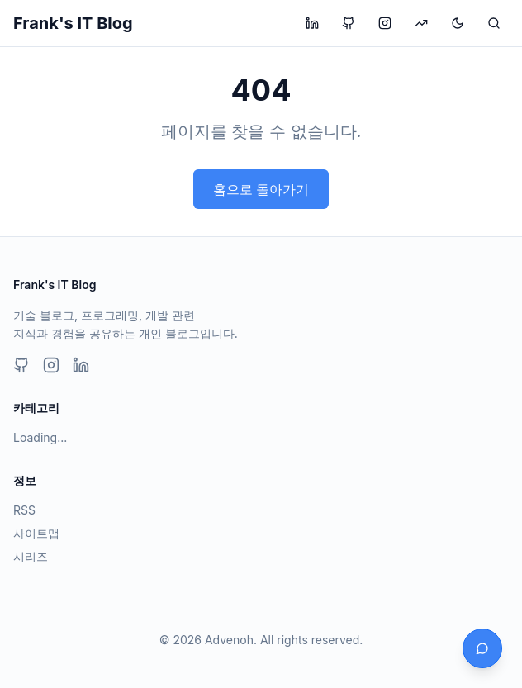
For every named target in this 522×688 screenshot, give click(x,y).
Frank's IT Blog (73, 23)
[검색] (494, 23)
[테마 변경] (457, 23)
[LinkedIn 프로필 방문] (312, 23)
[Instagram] (51, 365)
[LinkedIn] (81, 365)
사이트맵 (36, 533)
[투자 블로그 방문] (421, 23)
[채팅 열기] (482, 648)
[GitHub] (21, 365)
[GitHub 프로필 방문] (348, 23)
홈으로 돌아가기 (261, 189)
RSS (24, 510)
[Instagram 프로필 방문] (385, 23)
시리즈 (30, 556)
